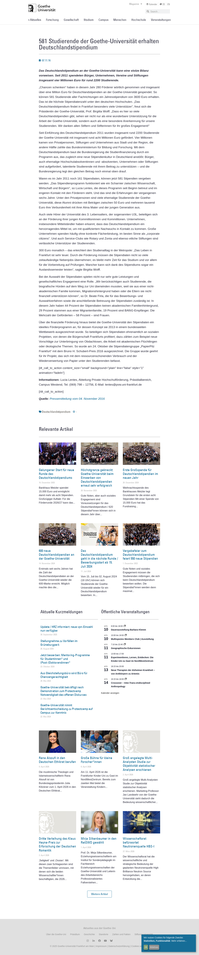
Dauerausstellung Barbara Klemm (128, 629)
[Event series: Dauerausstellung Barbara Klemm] (125, 626)
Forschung (52, 20)
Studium (89, 20)
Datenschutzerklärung (119, 946)
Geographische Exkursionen (126, 648)
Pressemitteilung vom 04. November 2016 (77, 398)
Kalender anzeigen (110, 693)
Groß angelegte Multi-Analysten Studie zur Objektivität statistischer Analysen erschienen (139, 764)
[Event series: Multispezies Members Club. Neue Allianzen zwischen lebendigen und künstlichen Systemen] (126, 635)
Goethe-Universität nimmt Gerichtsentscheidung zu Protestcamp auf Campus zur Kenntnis (66, 709)
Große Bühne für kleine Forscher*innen (96, 760)
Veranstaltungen (161, 20)
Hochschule (138, 20)
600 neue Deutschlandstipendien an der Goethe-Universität (56, 555)
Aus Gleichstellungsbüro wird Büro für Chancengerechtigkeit (64, 675)
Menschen (119, 20)
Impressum (100, 946)
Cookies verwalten (140, 946)
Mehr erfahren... (179, 941)
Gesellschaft (71, 20)
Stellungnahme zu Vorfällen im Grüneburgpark (58, 643)
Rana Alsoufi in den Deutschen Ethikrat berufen (57, 760)
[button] (99, 894)
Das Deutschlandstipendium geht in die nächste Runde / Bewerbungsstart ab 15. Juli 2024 (99, 558)
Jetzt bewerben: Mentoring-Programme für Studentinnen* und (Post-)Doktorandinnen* (65, 659)
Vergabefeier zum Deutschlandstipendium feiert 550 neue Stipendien (140, 555)
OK (146, 947)
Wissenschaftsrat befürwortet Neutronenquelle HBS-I (138, 842)
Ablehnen (154, 947)
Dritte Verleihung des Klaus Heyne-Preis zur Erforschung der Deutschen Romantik (57, 844)
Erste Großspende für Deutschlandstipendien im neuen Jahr (140, 474)
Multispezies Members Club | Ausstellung (132, 639)
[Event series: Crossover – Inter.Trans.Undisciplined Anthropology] (126, 679)
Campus (103, 20)
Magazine (135, 3)
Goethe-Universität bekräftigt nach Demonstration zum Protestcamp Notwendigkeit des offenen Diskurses (63, 691)
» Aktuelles (34, 20)
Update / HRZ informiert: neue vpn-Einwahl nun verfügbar (66, 629)
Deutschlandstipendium (56, 412)
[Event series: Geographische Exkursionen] (125, 644)
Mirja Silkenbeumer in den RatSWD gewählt (98, 840)
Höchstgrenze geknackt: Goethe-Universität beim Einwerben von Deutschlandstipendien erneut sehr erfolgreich (97, 478)
